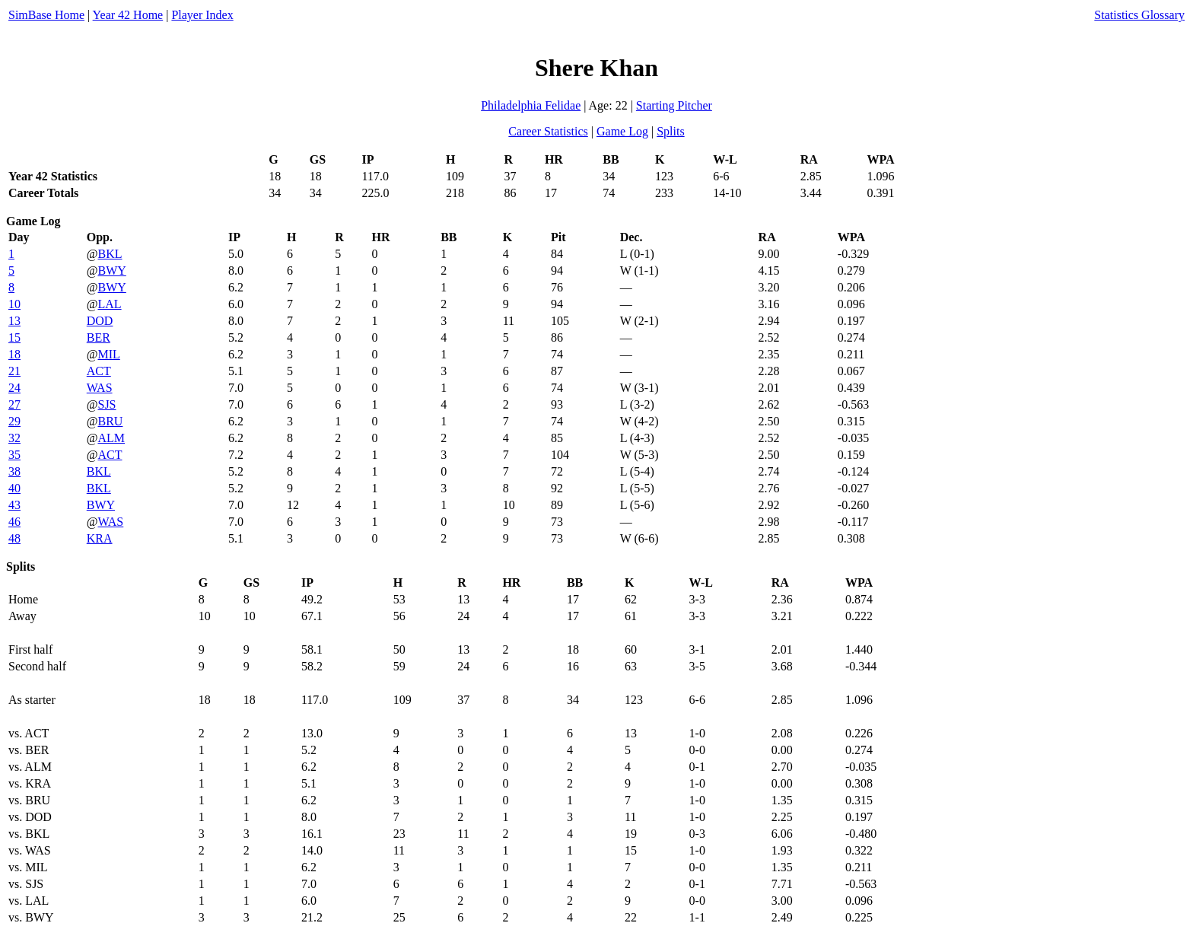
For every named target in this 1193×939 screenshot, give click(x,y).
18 (14, 354)
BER (98, 337)
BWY (111, 270)
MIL (108, 354)
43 (14, 504)
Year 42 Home (128, 14)
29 (14, 421)
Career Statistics (547, 131)
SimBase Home (46, 14)
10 (14, 304)
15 (14, 337)
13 (14, 320)
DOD (100, 320)
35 (14, 454)
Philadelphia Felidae (531, 105)
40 (14, 488)
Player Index (202, 14)
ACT (99, 370)
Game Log (622, 131)
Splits (670, 131)
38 (14, 471)
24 (14, 387)
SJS (106, 404)
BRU (109, 421)
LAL (109, 304)
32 (14, 437)
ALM (111, 437)
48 (14, 538)
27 (14, 404)
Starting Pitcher (674, 105)
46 (14, 521)
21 (14, 370)
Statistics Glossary (1139, 14)
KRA (100, 538)
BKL (109, 253)
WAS (100, 387)
